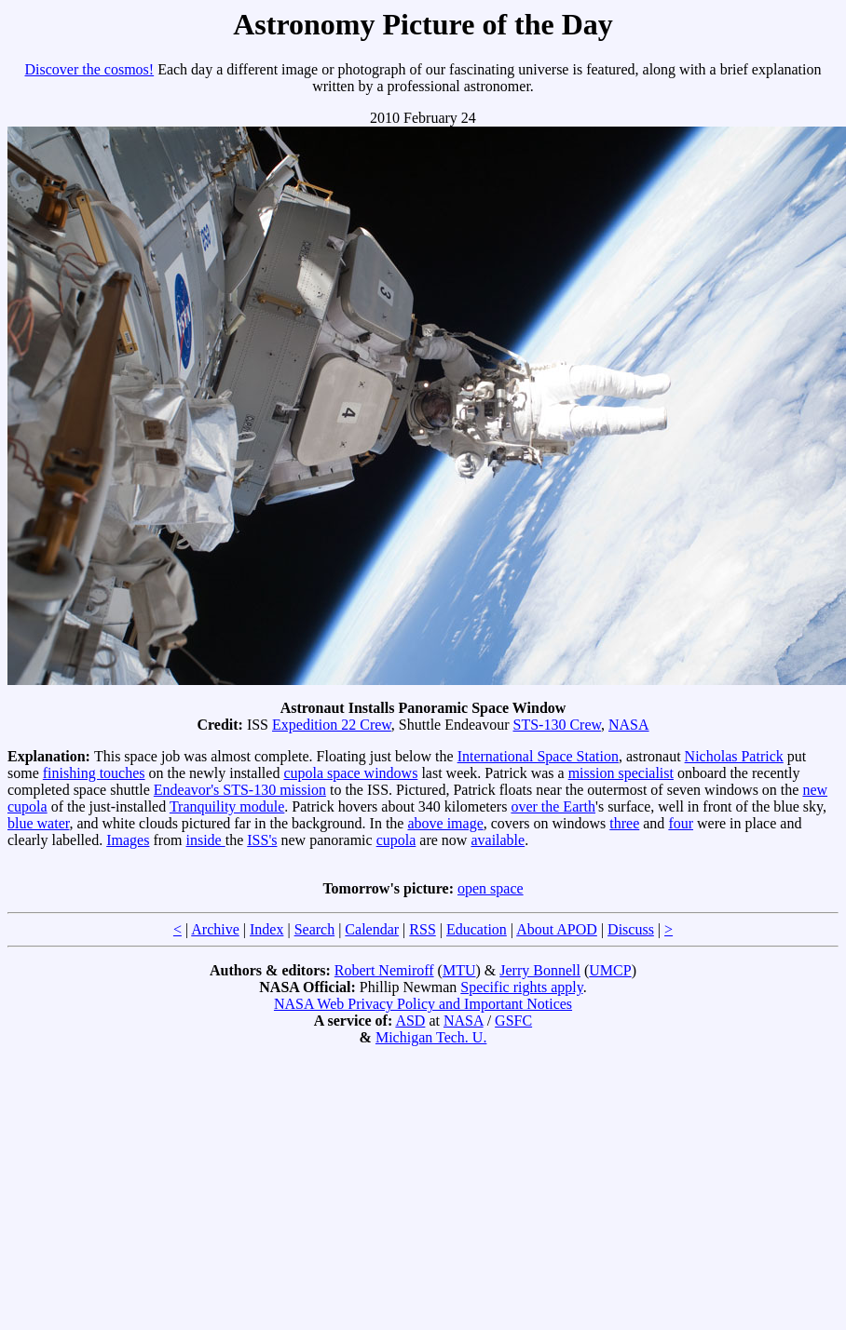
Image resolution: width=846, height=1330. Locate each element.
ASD (410, 1020)
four (680, 823)
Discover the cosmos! (90, 69)
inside (205, 840)
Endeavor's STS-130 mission (240, 790)
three (624, 823)
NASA (628, 724)
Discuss (630, 929)
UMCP (610, 970)
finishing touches (94, 773)
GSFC (513, 1020)
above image (445, 823)
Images (127, 840)
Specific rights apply (521, 987)
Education (476, 929)
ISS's (262, 840)
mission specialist (621, 773)
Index (266, 929)
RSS (422, 929)
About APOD (556, 929)
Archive (215, 929)
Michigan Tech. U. (430, 1037)
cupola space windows (350, 773)
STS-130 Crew (556, 724)
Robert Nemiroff (384, 970)
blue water (38, 823)
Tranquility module (227, 806)
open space (490, 888)
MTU (459, 970)
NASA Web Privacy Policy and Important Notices (423, 1004)
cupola (396, 840)
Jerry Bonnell (539, 970)
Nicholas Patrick (734, 756)
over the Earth (553, 806)
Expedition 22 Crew (331, 724)
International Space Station (538, 756)
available (498, 840)
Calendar (372, 929)
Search (314, 929)
